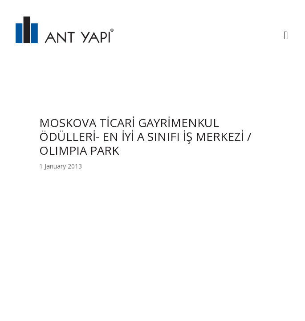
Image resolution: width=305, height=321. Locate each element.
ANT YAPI (65, 36)
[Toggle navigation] (285, 36)
